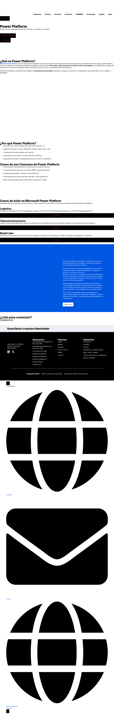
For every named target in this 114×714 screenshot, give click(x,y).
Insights (101, 14)
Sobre (110, 14)
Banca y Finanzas (89, 358)
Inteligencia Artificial (39, 356)
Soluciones (37, 14)
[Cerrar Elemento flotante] (8, 383)
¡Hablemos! (6, 320)
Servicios (58, 14)
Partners (48, 14)
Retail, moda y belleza (90, 352)
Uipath (60, 342)
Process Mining (38, 362)
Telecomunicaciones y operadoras (94, 355)
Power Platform (63, 350)
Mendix (60, 344)
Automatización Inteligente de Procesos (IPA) (42, 343)
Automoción (87, 342)
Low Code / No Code (40, 351)
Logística (86, 344)
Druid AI (60, 355)
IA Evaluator (91, 14)
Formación (68, 14)
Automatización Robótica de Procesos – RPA (42, 347)
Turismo (86, 347)
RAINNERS (79, 14)
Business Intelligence (40, 359)
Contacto (9, 708)
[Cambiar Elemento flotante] (7, 711)
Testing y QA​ (37, 364)
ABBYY (60, 352)
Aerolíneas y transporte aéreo (93, 350)
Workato (61, 347)
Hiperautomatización (39, 354)
